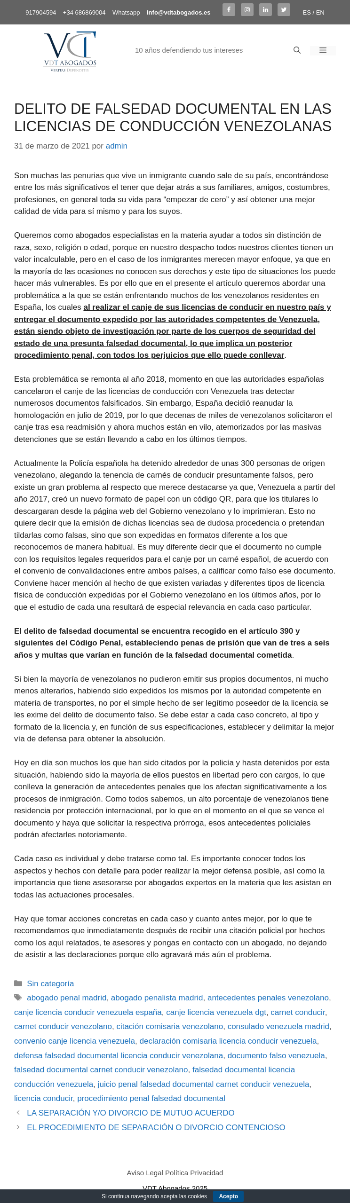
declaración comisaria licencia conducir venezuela (228, 1041)
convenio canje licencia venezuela (74, 1041)
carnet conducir (297, 1012)
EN (320, 12)
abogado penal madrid (66, 997)
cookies (197, 1196)
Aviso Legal (145, 1173)
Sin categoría (50, 983)
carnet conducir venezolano (63, 1026)
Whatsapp (126, 12)
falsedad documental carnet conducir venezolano (101, 1069)
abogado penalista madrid (157, 997)
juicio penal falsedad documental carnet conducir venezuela (204, 1084)
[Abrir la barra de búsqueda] (297, 50)
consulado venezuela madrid (278, 1026)
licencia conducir (43, 1098)
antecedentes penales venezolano (268, 997)
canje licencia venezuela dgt (216, 1012)
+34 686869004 (84, 12)
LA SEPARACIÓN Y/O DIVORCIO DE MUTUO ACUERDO (130, 1113)
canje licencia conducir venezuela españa (88, 1012)
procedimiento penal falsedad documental (151, 1098)
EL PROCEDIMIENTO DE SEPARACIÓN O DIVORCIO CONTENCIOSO (156, 1127)
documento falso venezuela (276, 1055)
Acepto (228, 1196)
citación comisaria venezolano (169, 1026)
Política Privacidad (194, 1173)
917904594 (40, 12)
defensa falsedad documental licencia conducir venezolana (118, 1055)
